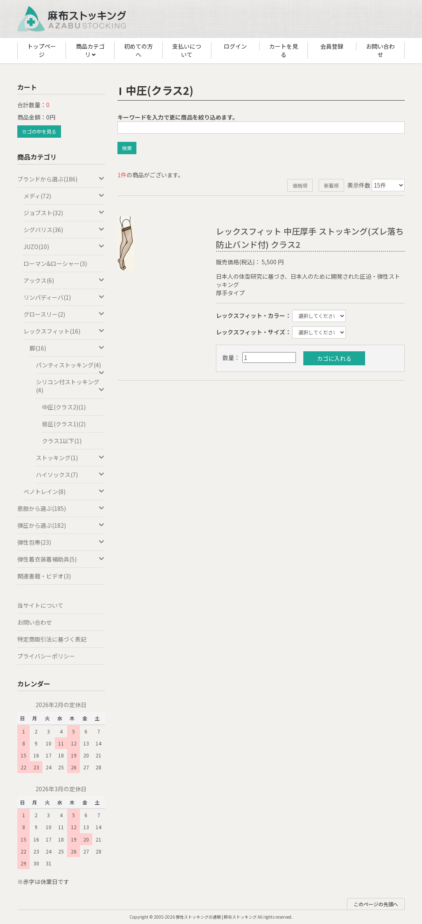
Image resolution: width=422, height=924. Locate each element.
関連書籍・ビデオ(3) (44, 576)
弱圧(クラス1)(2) (64, 424)
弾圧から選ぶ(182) (61, 525)
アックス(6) (64, 280)
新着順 (331, 185)
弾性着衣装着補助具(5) (61, 559)
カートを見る (283, 50)
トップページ (41, 50)
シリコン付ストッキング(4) (70, 386)
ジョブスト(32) (64, 213)
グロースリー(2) (64, 314)
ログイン (235, 46)
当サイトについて (40, 605)
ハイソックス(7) (70, 474)
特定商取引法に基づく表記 (52, 639)
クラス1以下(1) (62, 441)
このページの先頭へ (376, 904)
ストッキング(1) (70, 458)
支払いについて (186, 50)
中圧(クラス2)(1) (64, 407)
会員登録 (331, 46)
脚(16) (67, 348)
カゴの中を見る (39, 131)
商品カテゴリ (90, 50)
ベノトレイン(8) (64, 491)
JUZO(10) (64, 246)
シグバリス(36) (64, 230)
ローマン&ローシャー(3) (55, 263)
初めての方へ (138, 50)
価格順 (300, 185)
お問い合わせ (380, 50)
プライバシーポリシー (46, 656)
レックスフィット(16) (64, 331)
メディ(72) (64, 196)
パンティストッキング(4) (70, 367)
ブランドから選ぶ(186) (61, 179)
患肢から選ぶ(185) (61, 508)
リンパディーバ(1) (64, 297)
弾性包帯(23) (61, 542)
